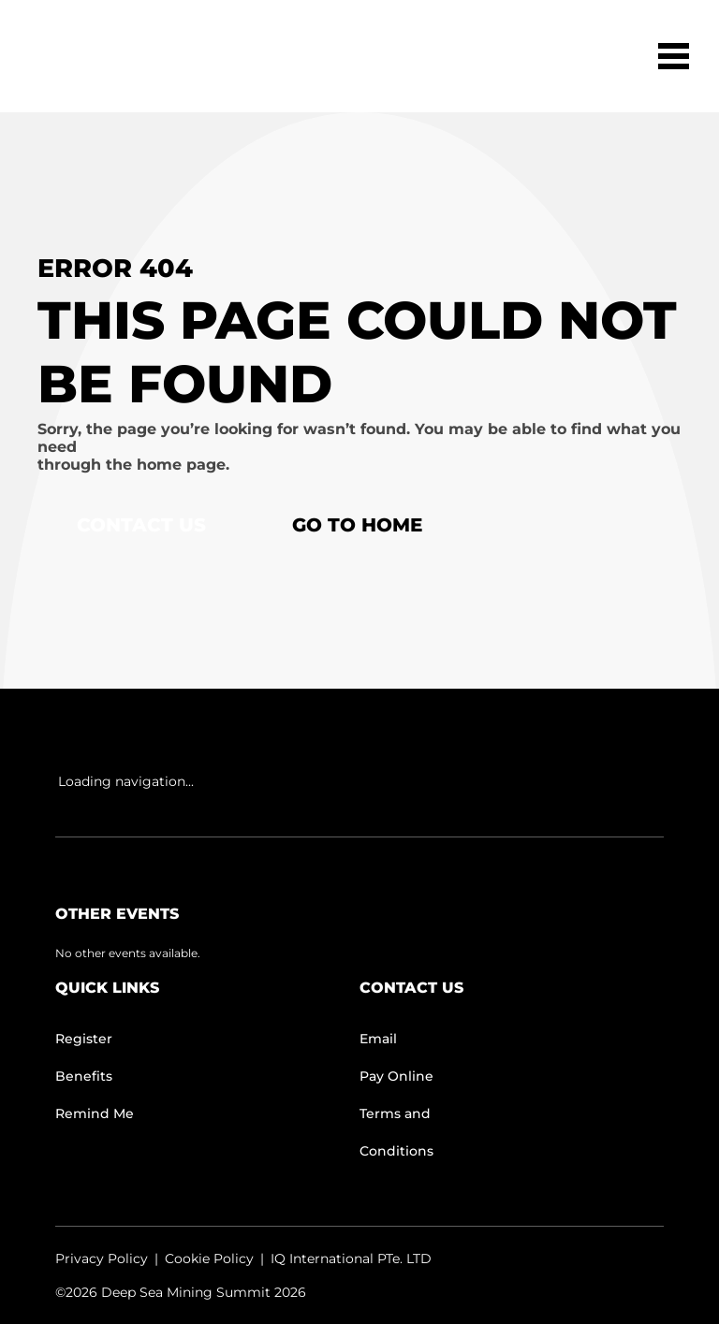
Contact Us (141, 525)
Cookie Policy (209, 1258)
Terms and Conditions (396, 1132)
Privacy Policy (101, 1258)
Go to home (357, 525)
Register (83, 1038)
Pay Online (396, 1076)
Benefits (83, 1076)
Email (378, 1038)
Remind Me (94, 1113)
